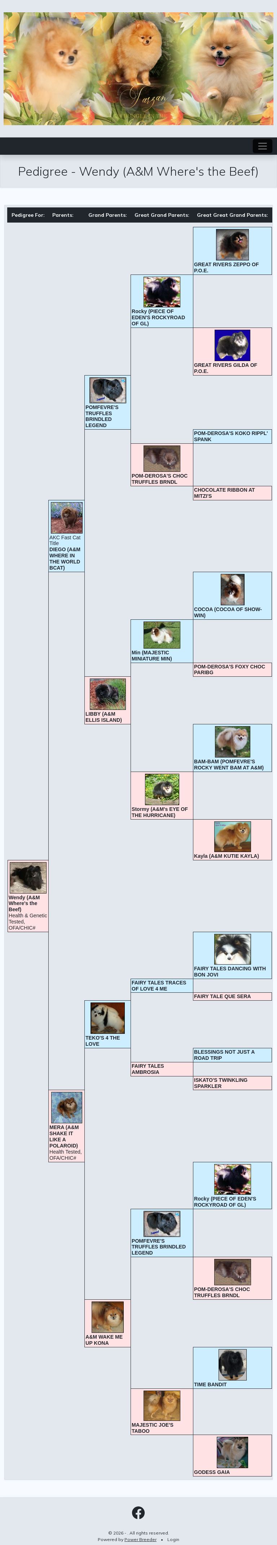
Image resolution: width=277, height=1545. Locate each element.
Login (173, 1539)
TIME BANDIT (210, 1384)
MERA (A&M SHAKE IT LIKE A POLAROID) (64, 1136)
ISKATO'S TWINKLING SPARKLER (220, 1083)
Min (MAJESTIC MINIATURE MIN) (152, 656)
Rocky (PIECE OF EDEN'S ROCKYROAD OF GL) (158, 317)
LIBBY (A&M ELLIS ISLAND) (103, 717)
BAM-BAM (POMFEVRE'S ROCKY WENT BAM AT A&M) (229, 765)
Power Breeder (140, 1539)
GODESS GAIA (212, 1472)
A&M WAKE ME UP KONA (104, 1340)
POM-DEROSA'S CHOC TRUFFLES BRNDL (160, 479)
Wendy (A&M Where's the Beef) (24, 904)
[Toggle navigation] (262, 146)
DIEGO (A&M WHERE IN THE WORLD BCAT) (64, 559)
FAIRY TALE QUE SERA (222, 996)
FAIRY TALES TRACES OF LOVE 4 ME (159, 986)
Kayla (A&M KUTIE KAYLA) (226, 856)
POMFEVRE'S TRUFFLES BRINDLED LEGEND (102, 416)
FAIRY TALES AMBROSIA (148, 1069)
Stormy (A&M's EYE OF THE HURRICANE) (160, 812)
